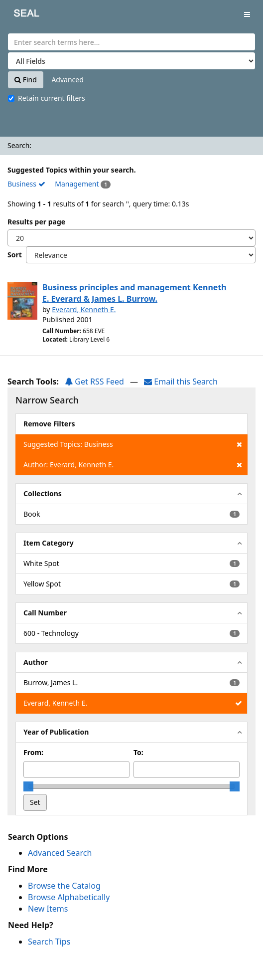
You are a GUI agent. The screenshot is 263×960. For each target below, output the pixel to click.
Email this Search (181, 381)
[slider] (28, 786)
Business (26, 184)
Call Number (45, 612)
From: (33, 752)
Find (25, 79)
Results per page (36, 221)
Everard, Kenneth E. (84, 309)
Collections (42, 493)
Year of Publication (56, 732)
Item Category (48, 543)
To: (138, 752)
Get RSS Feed (94, 381)
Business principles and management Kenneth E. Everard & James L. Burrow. (134, 293)
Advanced (67, 79)
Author (35, 662)
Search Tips (49, 941)
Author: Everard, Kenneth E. (132, 465)
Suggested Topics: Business (132, 444)
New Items (48, 908)
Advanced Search (60, 852)
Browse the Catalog (64, 885)
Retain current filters (46, 98)
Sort (14, 254)
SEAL (19, 15)
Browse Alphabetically (69, 897)
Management (77, 184)
